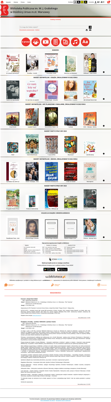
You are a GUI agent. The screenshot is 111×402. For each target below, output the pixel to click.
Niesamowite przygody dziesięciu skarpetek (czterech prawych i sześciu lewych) (82, 250)
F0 (95, 2)
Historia (16, 2)
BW (79, 2)
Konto (29, 2)
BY (86, 2)
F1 (98, 2)
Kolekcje (37, 30)
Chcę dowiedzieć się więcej (47, 400)
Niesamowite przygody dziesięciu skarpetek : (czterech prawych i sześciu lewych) (61, 250)
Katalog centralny (55, 19)
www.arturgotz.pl (37, 315)
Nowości (8, 2)
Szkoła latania (48, 251)
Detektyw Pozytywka (71, 247)
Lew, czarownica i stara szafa (29, 247)
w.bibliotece (47, 280)
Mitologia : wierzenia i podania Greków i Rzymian (33, 250)
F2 (102, 2)
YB (82, 2)
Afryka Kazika (69, 248)
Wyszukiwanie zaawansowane (26, 30)
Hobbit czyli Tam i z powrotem (29, 251)
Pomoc (23, 2)
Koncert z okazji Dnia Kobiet (29, 299)
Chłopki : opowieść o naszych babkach (52, 248)
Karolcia (25, 248)
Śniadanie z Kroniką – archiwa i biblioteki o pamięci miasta (38, 321)
